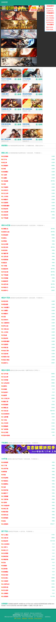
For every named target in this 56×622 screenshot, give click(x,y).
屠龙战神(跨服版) (27, 94)
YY (28, 605)
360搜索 (20, 603)
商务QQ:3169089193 (35, 613)
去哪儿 (31, 605)
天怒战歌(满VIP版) (6, 109)
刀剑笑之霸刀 (5, 94)
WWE (31, 603)
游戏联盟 (4, 2)
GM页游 (36, 603)
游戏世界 (15, 603)
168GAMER (20, 605)
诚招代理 (26, 613)
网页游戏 (44, 603)
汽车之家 (35, 605)
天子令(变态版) (27, 79)
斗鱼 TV (40, 605)
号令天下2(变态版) (6, 79)
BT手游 (28, 603)
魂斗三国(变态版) (6, 139)
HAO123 (9, 605)
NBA (24, 603)
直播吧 (25, 605)
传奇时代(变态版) (27, 139)
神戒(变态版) (26, 124)
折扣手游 (13, 605)
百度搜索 (10, 603)
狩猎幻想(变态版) (6, 124)
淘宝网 (40, 603)
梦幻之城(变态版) (27, 109)
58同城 (49, 603)
